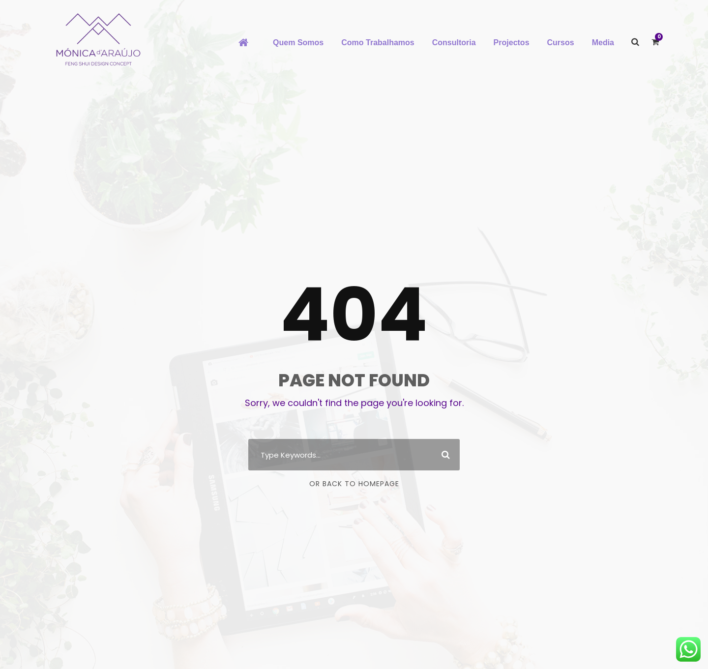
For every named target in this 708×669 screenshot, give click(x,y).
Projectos (512, 42)
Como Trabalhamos (377, 42)
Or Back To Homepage (354, 484)
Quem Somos (298, 42)
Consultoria (454, 42)
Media (603, 42)
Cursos (560, 42)
